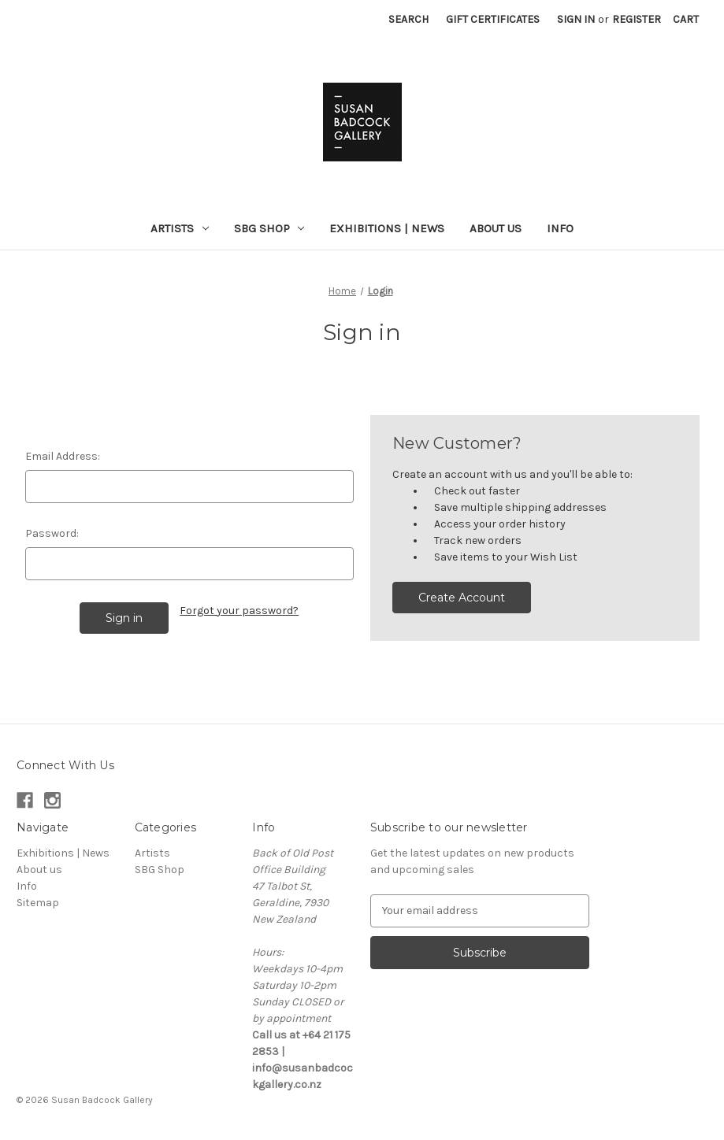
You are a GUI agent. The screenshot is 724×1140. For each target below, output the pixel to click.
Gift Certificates (493, 19)
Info (560, 228)
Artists (179, 228)
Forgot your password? (239, 610)
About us (496, 228)
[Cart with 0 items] (685, 19)
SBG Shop (269, 228)
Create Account (461, 597)
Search (408, 19)
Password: (52, 533)
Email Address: (62, 456)
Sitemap (38, 902)
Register (636, 19)
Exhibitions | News (386, 228)
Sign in (576, 19)
